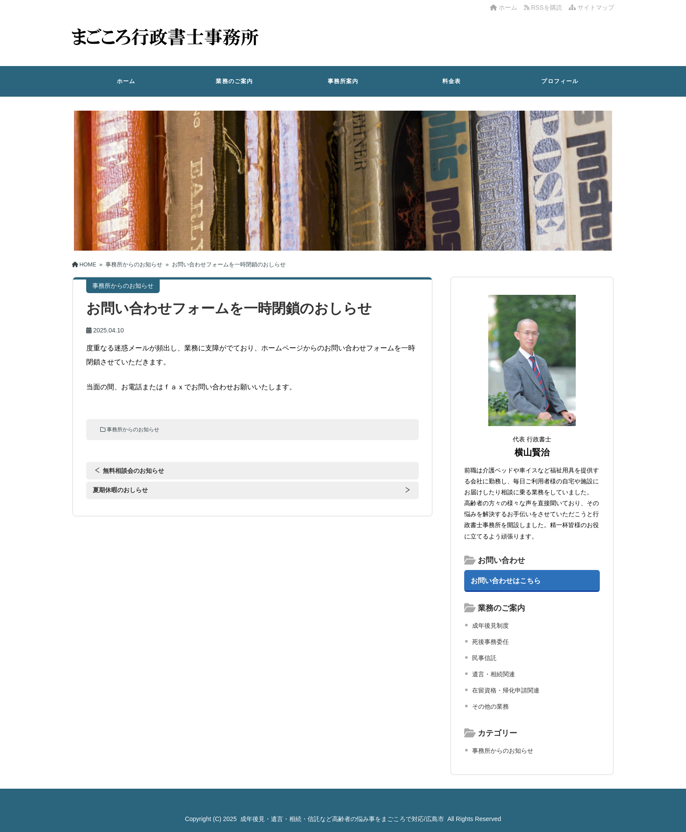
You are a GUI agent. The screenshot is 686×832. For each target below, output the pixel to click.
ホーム (503, 7)
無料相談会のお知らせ (133, 470)
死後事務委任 (490, 641)
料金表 (451, 81)
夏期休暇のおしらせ (120, 489)
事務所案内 (343, 81)
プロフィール (559, 81)
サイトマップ (591, 7)
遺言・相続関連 (493, 674)
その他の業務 (490, 706)
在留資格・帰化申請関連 (505, 690)
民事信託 (484, 657)
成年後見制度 (490, 625)
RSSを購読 (544, 7)
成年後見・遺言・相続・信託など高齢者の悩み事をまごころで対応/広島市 (342, 818)
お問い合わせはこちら (506, 580)
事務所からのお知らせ (133, 429)
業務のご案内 (234, 81)
